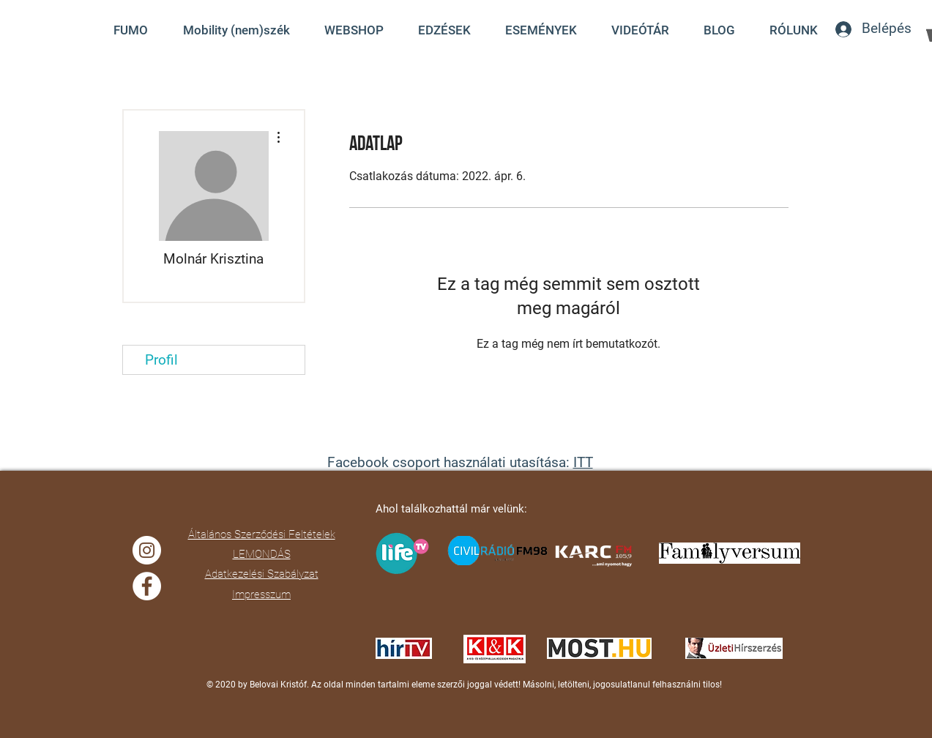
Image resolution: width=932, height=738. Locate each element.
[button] (640, 30)
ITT (583, 462)
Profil (161, 359)
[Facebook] (147, 586)
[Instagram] (147, 550)
